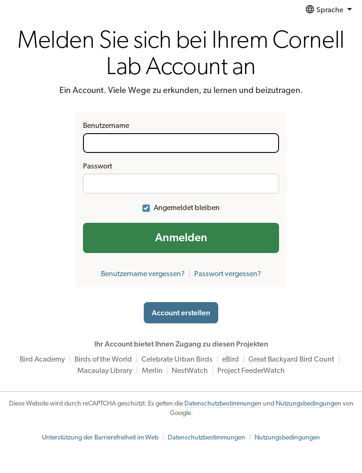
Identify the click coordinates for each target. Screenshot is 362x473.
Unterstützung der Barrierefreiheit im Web (100, 437)
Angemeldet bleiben (187, 207)
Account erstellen (181, 313)
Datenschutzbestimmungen (223, 403)
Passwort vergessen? (227, 274)
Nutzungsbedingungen (308, 403)
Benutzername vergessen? (143, 274)
